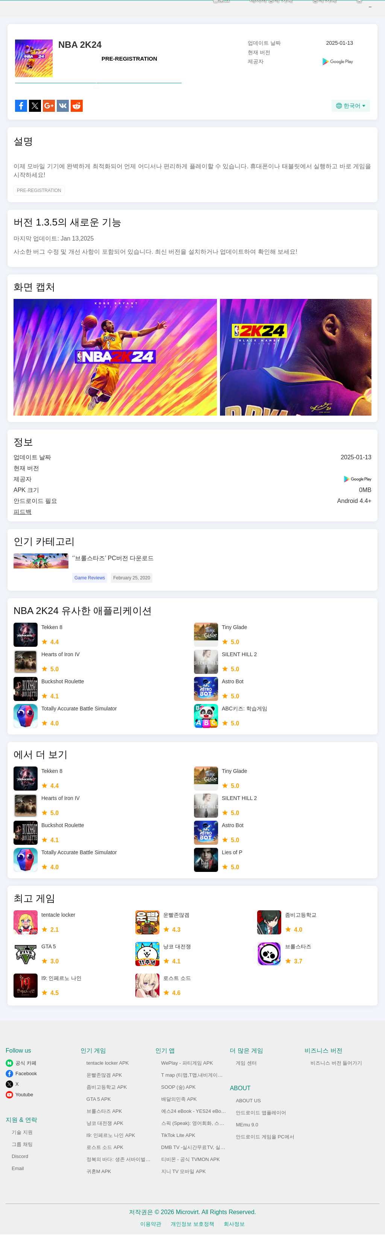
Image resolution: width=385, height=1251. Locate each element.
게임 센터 (246, 1079)
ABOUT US (248, 1117)
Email (18, 1185)
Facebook (26, 1090)
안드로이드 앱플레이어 (261, 1129)
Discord (20, 1173)
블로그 (210, 8)
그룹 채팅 (22, 1161)
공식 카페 (313, 8)
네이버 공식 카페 (259, 8)
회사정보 (234, 1240)
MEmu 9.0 (247, 1141)
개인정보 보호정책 (192, 1240)
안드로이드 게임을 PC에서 (265, 1153)
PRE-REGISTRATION (129, 58)
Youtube (24, 1111)
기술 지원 (22, 1149)
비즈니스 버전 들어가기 (336, 1079)
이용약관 (150, 1240)
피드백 (23, 528)
